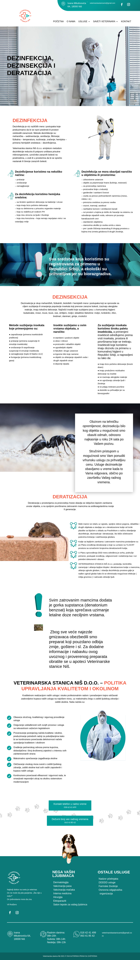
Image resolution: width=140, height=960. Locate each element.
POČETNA (58, 22)
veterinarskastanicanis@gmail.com (102, 3)
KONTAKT (126, 22)
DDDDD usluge (107, 882)
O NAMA (71, 22)
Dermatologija (60, 882)
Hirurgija (57, 897)
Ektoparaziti (59, 900)
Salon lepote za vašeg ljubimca (70, 904)
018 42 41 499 (88, 932)
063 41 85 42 (87, 935)
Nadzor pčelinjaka (108, 878)
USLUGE (82, 22)
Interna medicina (62, 893)
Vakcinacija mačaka (64, 889)
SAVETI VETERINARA (104, 22)
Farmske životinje (108, 886)
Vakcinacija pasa (62, 886)
